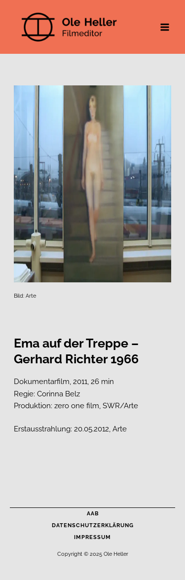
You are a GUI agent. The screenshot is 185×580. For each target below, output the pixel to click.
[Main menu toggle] (164, 27)
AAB (93, 513)
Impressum (92, 537)
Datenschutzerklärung (93, 525)
